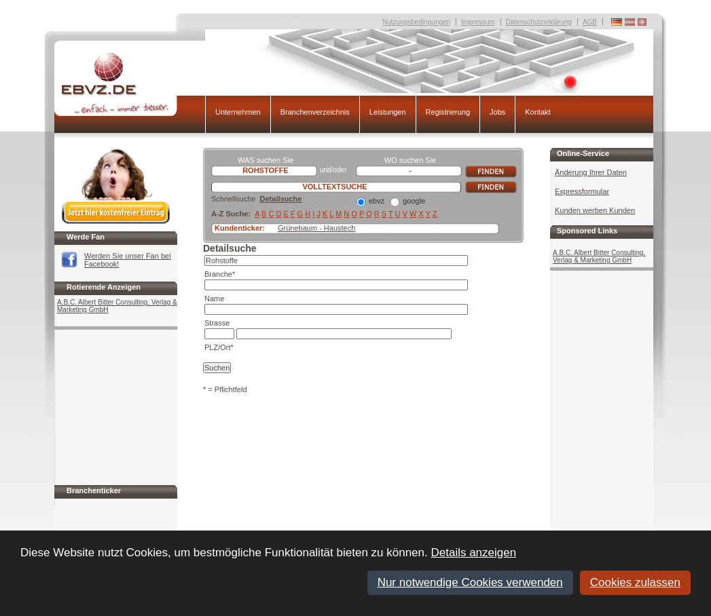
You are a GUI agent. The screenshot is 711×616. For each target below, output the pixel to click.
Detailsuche (281, 199)
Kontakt (537, 112)
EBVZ (129, 84)
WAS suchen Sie (265, 160)
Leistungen (387, 112)
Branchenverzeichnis (315, 112)
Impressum (477, 22)
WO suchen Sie (410, 160)
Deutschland (642, 22)
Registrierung (448, 112)
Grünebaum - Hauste (313, 228)
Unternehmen (238, 112)
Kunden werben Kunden (595, 210)
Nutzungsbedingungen (416, 22)
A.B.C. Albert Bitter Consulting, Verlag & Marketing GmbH (117, 306)
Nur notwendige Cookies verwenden (470, 582)
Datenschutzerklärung (539, 22)
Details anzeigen (473, 552)
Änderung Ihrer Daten (591, 172)
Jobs (497, 112)
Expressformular (582, 191)
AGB (590, 22)
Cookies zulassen (635, 582)
